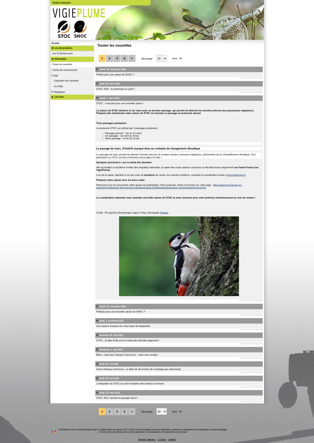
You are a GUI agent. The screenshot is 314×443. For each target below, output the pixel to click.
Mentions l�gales (146, 439)
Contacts (161, 439)
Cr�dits (172, 439)
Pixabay (164, 212)
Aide (54, 76)
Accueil (55, 43)
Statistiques (58, 92)
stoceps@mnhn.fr (236, 175)
